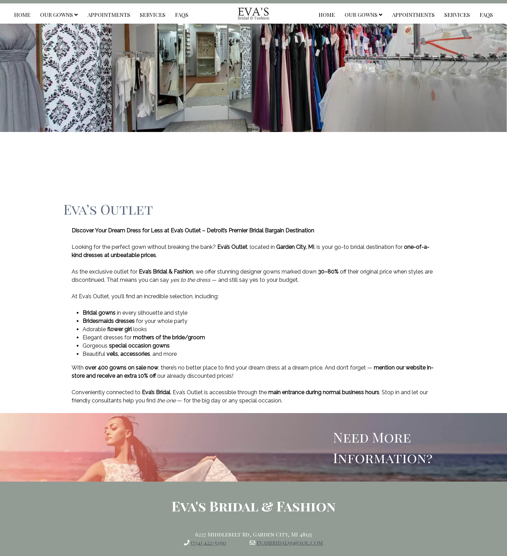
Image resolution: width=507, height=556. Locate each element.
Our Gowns (59, 14)
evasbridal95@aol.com (290, 542)
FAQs (181, 14)
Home (22, 14)
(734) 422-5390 (208, 542)
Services (152, 14)
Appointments (108, 14)
